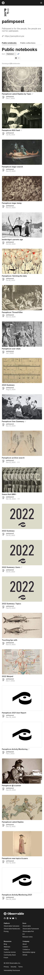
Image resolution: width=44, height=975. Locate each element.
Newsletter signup (29, 952)
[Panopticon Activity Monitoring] (22, 734)
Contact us (26, 949)
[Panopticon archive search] (22, 443)
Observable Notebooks (12, 929)
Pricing (6, 931)
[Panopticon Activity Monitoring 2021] (22, 880)
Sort (3, 54)
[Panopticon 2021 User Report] (22, 698)
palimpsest (10, 96)
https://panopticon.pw (14, 36)
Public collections (27, 43)
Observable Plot (28, 931)
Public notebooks (9, 43)
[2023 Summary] (22, 370)
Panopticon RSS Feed (11, 130)
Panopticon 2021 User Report (14, 713)
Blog (5, 944)
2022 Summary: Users (11, 567)
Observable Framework (31, 929)
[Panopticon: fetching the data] (22, 261)
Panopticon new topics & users (15, 858)
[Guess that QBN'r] (22, 479)
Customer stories (10, 952)
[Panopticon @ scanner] (22, 771)
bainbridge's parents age (12, 239)
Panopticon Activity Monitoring (14, 749)
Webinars (7, 947)
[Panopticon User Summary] (22, 407)
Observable (27, 926)
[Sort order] (18, 54)
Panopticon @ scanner (11, 786)
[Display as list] (18, 58)
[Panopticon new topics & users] (22, 843)
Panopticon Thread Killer (12, 312)
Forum (6, 957)
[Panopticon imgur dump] (22, 188)
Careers (25, 947)
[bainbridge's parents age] (22, 225)
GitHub (25, 955)
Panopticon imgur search (12, 167)
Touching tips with (9, 640)
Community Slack (10, 955)
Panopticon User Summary (13, 421)
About (25, 944)
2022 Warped (7, 676)
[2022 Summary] (22, 516)
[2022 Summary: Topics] (22, 589)
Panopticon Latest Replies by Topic (16, 94)
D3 (24, 934)
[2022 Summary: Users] (22, 552)
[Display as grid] (16, 58)
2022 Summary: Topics (11, 604)
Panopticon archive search (13, 458)
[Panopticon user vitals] (22, 334)
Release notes (28, 937)
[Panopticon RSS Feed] (22, 115)
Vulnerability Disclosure (12, 970)
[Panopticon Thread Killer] (22, 297)
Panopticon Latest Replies (13, 822)
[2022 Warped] (22, 662)
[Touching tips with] (22, 625)
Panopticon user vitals (11, 349)
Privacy (6, 967)
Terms (20, 967)
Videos (6, 949)
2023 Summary (8, 385)
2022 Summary (8, 531)
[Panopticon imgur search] (22, 152)
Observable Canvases (11, 926)
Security (13, 967)
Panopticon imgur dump (12, 203)
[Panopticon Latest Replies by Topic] (22, 79)
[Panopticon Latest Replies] (22, 807)
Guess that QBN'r (9, 494)
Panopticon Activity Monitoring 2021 (17, 895)
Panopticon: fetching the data (14, 276)
